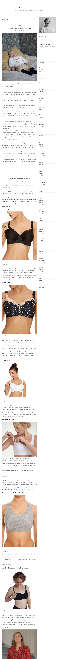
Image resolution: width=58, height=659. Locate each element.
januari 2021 (41, 180)
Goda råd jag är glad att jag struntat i (19, 28)
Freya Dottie (18, 197)
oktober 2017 (41, 267)
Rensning (41, 91)
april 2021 (41, 173)
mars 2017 (41, 282)
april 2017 (41, 280)
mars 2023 (41, 122)
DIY (39, 60)
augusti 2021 (41, 164)
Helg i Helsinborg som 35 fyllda (44, 44)
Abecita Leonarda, (18, 199)
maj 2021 (41, 171)
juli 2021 (40, 166)
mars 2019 (41, 229)
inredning (41, 73)
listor (40, 80)
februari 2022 (41, 151)
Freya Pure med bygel (6, 209)
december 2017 (42, 262)
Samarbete (41, 93)
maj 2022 (41, 144)
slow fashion (41, 98)
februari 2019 (41, 231)
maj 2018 (41, 251)
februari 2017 (41, 285)
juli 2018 (40, 247)
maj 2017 (41, 278)
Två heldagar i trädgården (44, 42)
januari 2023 (41, 126)
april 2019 (41, 227)
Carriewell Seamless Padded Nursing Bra (15, 568)
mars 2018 (41, 256)
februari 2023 (41, 124)
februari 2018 (41, 258)
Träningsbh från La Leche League (13, 493)
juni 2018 (40, 249)
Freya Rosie (28, 197)
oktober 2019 (41, 213)
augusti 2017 (41, 271)
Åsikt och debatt (42, 58)
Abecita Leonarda (8, 419)
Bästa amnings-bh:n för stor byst (19, 178)
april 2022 (41, 146)
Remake (40, 87)
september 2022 (42, 135)
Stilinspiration (41, 102)
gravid (19, 175)
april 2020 (41, 200)
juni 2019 (40, 222)
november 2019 (42, 211)
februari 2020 (41, 204)
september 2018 (42, 242)
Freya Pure (23, 197)
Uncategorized (42, 107)
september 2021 (42, 162)
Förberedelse (41, 62)
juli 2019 (40, 220)
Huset (40, 71)
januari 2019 (41, 233)
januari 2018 (41, 260)
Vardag (19, 25)
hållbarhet (41, 69)
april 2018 (41, 253)
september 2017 (42, 269)
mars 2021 (41, 175)
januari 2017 (41, 287)
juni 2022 (40, 142)
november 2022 (42, 131)
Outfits (40, 82)
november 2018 (42, 238)
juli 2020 (40, 193)
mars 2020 (41, 202)
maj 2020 (41, 198)
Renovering (41, 89)
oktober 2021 (41, 160)
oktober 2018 (41, 240)
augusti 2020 (41, 191)
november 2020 (42, 184)
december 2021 (42, 155)
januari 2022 (41, 153)
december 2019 (42, 209)
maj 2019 (41, 224)
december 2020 (42, 182)
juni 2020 (40, 195)
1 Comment (19, 165)
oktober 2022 (41, 133)
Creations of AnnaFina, (9, 199)
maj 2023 (41, 117)
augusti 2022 (41, 137)
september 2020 (42, 189)
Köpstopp (41, 78)
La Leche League (32, 199)
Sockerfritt (41, 100)
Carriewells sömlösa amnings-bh (10, 201)
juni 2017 (40, 276)
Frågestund (41, 64)
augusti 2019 (41, 218)
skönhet (40, 96)
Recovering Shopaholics (29, 8)
